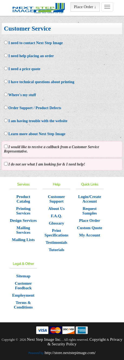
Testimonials (56, 242)
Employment (23, 295)
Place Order (89, 220)
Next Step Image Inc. (44, 339)
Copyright (97, 339)
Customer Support (56, 198)
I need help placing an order (29, 56)
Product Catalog (23, 198)
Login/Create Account (89, 198)
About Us (56, 208)
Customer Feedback (23, 285)
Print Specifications (56, 232)
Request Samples (89, 210)
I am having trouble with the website (36, 121)
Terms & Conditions (23, 304)
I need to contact (33, 43)
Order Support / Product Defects (32, 108)
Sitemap (23, 276)
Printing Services (23, 210)
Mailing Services (23, 230)
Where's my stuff (20, 95)
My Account (89, 235)
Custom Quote (89, 228)
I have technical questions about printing (39, 82)
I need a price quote (22, 69)
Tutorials (56, 250)
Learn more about (34, 134)
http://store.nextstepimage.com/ (70, 353)
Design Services (23, 220)
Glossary (56, 223)
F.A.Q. (56, 216)
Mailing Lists (23, 240)
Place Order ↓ (85, 7)
